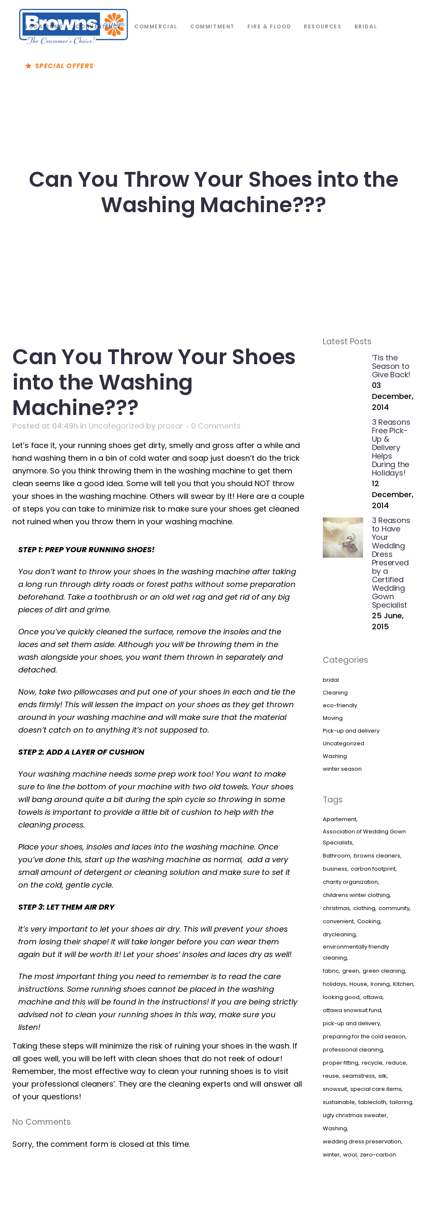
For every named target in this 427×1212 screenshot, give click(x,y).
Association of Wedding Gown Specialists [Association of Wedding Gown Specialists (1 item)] (364, 837)
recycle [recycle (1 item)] (372, 1063)
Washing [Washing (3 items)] (335, 1128)
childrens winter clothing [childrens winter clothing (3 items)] (356, 895)
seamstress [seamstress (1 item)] (358, 1076)
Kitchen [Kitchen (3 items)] (403, 984)
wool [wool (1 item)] (350, 1155)
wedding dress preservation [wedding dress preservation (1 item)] (362, 1141)
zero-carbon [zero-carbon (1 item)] (378, 1155)
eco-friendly (340, 705)
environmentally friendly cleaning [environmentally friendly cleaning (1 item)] (356, 952)
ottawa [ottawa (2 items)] (373, 997)
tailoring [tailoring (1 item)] (401, 1102)
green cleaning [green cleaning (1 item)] (384, 971)
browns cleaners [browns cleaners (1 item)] (377, 856)
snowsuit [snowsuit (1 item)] (335, 1089)
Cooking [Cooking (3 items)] (368, 921)
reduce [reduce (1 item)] (396, 1063)
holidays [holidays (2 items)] (334, 984)
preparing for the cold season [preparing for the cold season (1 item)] (364, 1036)
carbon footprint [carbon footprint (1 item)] (373, 869)
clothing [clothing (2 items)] (364, 908)
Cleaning (335, 693)
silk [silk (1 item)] (382, 1076)
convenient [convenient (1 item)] (338, 921)
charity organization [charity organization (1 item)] (350, 882)
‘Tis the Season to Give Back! (391, 366)
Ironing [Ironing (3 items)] (380, 984)
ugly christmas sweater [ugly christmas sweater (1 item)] (355, 1115)
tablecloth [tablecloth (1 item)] (372, 1102)
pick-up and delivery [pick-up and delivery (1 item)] (351, 1023)
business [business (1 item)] (335, 869)
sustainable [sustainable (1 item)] (339, 1102)
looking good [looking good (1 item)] (341, 997)
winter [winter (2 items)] (331, 1155)
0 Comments (216, 426)
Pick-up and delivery (351, 731)
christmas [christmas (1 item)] (336, 908)
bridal (331, 680)
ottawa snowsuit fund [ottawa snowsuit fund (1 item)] (352, 1010)
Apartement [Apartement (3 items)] (339, 819)
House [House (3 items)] (358, 984)
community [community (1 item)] (394, 908)
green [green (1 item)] (350, 971)
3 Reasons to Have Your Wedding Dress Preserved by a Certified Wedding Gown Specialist (391, 562)
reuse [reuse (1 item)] (331, 1076)
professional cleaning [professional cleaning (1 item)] (353, 1050)
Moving (333, 718)
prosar (170, 426)
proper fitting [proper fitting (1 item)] (340, 1063)
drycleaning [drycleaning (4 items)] (339, 934)
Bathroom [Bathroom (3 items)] (336, 856)
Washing (335, 756)
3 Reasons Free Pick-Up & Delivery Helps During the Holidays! (391, 447)
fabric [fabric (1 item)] (331, 971)
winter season (342, 769)
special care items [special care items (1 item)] (376, 1089)
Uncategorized (116, 426)
